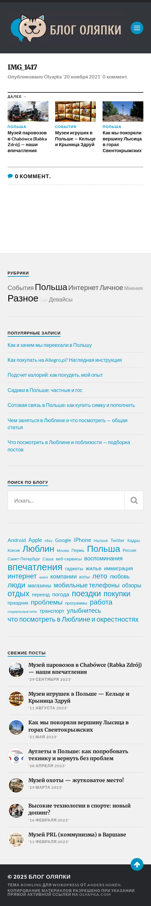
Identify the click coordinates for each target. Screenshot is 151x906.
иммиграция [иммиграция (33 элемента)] (118, 568)
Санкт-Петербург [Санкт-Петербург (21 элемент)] (24, 558)
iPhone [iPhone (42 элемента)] (82, 539)
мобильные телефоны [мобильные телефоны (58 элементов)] (86, 585)
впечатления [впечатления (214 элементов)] (35, 567)
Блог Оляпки (50, 876)
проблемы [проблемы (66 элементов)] (47, 602)
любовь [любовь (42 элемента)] (120, 576)
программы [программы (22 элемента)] (76, 602)
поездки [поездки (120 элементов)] (86, 593)
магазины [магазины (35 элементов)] (39, 585)
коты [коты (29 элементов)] (84, 576)
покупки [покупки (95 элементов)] (117, 593)
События (21, 287)
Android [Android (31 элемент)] (17, 540)
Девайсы (61, 299)
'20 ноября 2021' (82, 76)
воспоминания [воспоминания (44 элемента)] (103, 558)
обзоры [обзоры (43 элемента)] (131, 585)
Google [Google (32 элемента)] (63, 540)
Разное (23, 297)
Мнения (133, 288)
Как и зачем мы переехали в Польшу (50, 345)
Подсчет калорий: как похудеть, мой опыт (55, 375)
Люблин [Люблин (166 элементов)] (38, 548)
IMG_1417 (22, 67)
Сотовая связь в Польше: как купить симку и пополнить (71, 405)
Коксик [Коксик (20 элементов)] (14, 550)
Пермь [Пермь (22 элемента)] (78, 550)
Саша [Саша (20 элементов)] (48, 559)
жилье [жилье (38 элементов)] (93, 568)
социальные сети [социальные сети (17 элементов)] (22, 611)
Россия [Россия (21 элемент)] (129, 550)
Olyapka (53, 76)
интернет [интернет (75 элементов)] (22, 576)
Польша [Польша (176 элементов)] (103, 548)
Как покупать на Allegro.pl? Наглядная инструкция (65, 360)
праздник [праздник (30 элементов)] (18, 602)
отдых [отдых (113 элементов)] (19, 593)
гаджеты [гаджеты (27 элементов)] (74, 568)
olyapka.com (95, 894)
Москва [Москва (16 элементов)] (63, 550)
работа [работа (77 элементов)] (101, 602)
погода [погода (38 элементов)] (60, 594)
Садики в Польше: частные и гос (45, 390)
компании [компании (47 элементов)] (63, 576)
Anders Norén (104, 884)
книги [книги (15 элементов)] (44, 577)
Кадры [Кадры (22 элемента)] (133, 540)
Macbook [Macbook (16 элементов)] (101, 540)
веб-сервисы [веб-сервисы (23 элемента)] (69, 558)
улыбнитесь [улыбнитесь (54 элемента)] (84, 610)
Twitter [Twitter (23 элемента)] (118, 540)
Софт (44, 300)
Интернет (83, 287)
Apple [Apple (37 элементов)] (35, 540)
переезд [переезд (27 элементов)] (41, 594)
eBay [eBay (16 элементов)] (49, 540)
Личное (111, 287)
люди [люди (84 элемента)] (16, 585)
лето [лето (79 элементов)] (99, 576)
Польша (51, 286)
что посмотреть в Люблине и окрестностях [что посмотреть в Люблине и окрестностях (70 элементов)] (73, 619)
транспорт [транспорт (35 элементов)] (52, 611)
